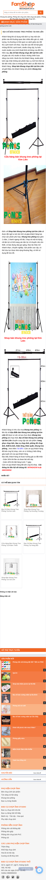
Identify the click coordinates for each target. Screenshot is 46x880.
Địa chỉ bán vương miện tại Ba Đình (25, 695)
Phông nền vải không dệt (10, 828)
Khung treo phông (8, 798)
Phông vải (5, 838)
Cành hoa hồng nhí (19, 760)
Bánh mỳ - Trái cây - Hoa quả (12, 816)
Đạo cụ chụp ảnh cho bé (10, 810)
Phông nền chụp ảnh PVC (11, 835)
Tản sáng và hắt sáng (9, 795)
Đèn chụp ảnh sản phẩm (10, 792)
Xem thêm (36, 773)
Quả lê (15, 673)
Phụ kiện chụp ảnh (8, 819)
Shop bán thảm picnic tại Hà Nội (24, 684)
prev (4, 534)
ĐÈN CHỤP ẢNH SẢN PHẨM (22, 749)
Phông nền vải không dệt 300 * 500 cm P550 (28, 662)
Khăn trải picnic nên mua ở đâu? (24, 727)
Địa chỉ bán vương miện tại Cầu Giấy (25, 716)
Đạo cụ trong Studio (9, 801)
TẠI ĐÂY (20, 449)
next (41, 534)
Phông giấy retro (19, 738)
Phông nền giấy (7, 831)
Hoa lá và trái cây (7, 853)
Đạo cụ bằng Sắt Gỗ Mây (11, 813)
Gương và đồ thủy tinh (10, 856)
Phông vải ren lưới (19, 706)
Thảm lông (5, 847)
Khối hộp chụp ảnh (8, 850)
